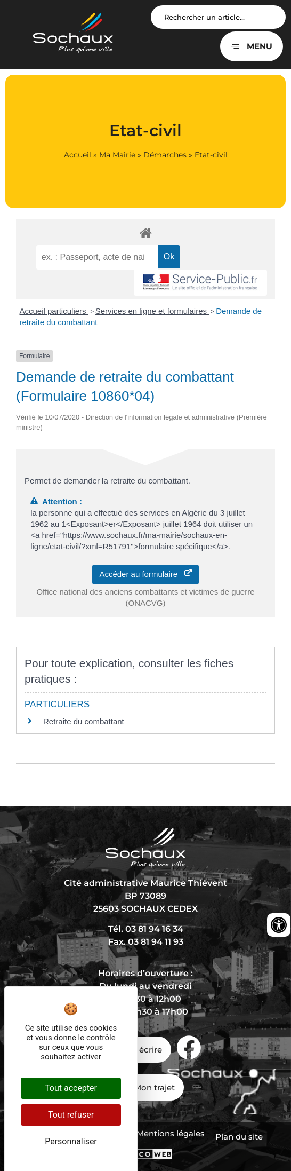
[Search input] (218, 17)
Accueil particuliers (54, 310)
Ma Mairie (117, 155)
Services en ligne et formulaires (152, 310)
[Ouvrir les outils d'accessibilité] (278, 925)
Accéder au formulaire (145, 574)
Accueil (77, 155)
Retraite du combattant (83, 721)
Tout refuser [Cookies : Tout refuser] (71, 1115)
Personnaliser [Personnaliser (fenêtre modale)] (71, 1141)
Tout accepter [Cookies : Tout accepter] (71, 1088)
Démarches (165, 155)
